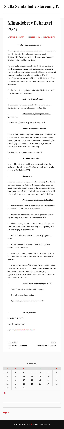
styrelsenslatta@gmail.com (25, 330)
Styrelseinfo (49, 37)
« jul (4, 393)
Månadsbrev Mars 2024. (46, 345)
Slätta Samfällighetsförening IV (32, 6)
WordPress (26, 424)
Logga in (6, 413)
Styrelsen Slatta (17, 37)
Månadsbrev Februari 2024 (30, 26)
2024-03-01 (35, 37)
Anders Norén (45, 424)
